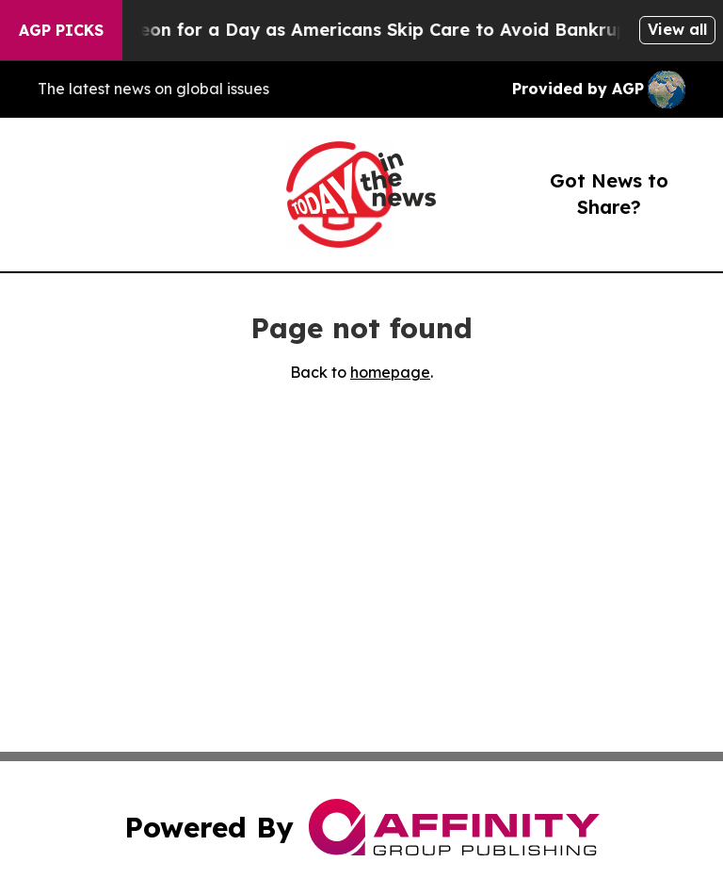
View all (677, 29)
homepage (390, 372)
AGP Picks (61, 30)
